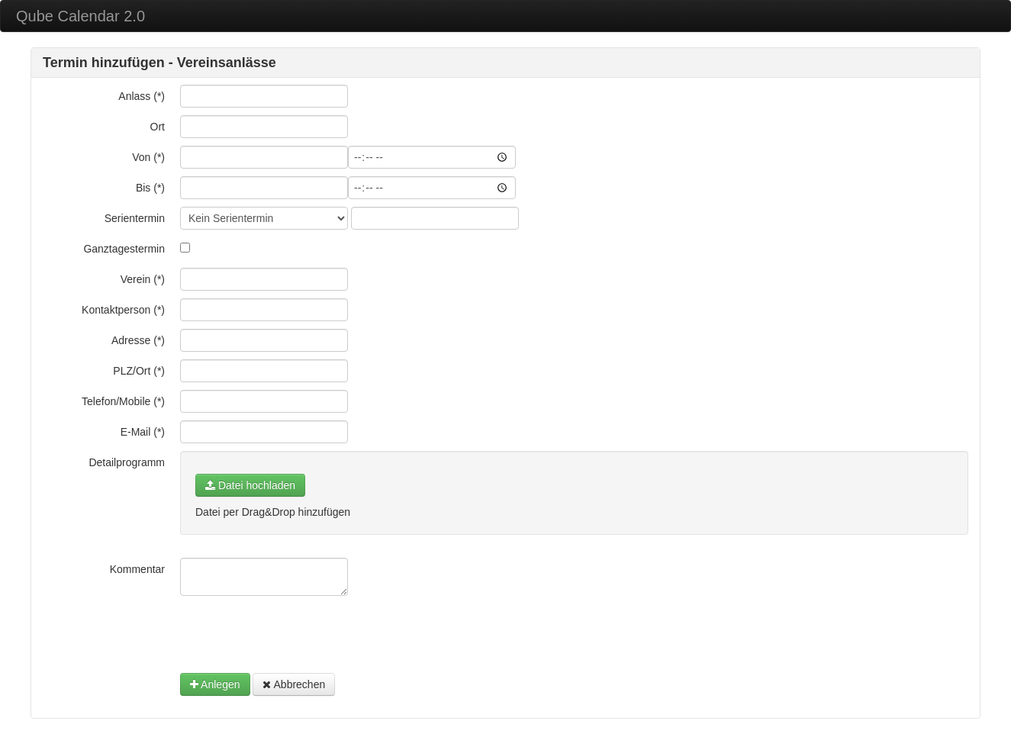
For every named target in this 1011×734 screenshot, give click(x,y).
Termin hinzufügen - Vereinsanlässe (159, 62)
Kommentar (137, 569)
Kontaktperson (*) (123, 310)
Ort (157, 127)
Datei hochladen (250, 485)
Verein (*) (143, 279)
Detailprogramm (127, 462)
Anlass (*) (141, 96)
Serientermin (135, 218)
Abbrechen (293, 684)
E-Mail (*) (143, 432)
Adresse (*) (138, 340)
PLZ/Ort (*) (139, 371)
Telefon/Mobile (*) (123, 401)
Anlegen (215, 684)
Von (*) (148, 157)
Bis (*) (150, 188)
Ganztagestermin (124, 249)
